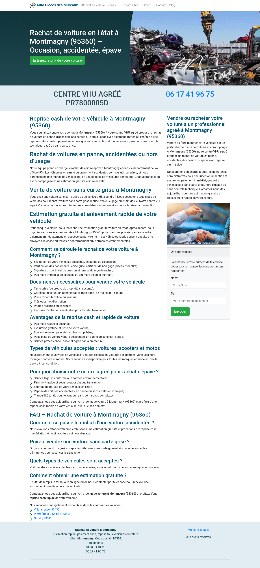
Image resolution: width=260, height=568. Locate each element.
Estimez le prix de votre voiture (57, 60)
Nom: (174, 278)
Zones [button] (112, 5)
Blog (172, 5)
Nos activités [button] (130, 5)
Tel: (173, 293)
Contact (161, 5)
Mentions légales (198, 529)
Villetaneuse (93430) (47, 509)
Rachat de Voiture (93, 5)
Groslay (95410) (44, 518)
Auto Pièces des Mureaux (57, 5)
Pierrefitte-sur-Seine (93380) (52, 514)
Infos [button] (147, 5)
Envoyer (180, 311)
